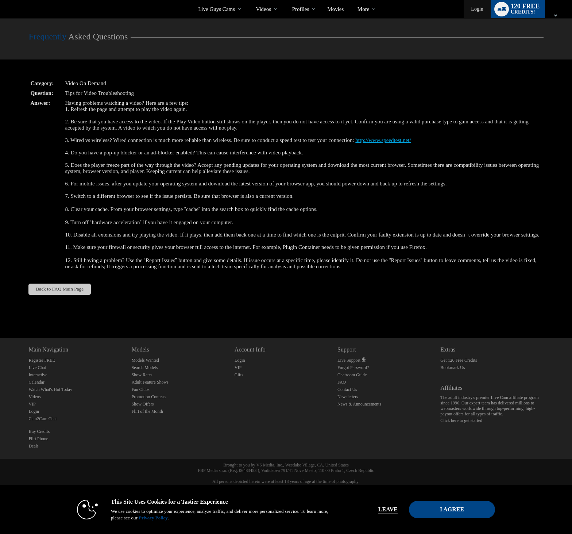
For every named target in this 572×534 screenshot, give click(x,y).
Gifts (239, 374)
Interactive (37, 374)
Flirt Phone (38, 438)
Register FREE (41, 360)
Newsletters (347, 396)
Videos (263, 9)
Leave (388, 509)
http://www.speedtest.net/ (383, 140)
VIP (31, 404)
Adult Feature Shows (150, 382)
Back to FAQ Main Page (60, 289)
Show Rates (142, 374)
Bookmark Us (452, 367)
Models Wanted (145, 360)
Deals (33, 446)
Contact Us (347, 389)
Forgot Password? (353, 367)
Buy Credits (39, 431)
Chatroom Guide (352, 374)
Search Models (145, 367)
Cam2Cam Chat (42, 418)
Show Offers (143, 404)
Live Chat (37, 367)
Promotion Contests (149, 396)
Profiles (300, 9)
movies (335, 9)
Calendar (36, 382)
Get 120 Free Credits (458, 360)
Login (477, 9)
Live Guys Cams (216, 9)
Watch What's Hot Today (50, 389)
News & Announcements (359, 404)
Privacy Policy (153, 517)
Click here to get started (461, 420)
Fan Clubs (141, 389)
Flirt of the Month (147, 411)
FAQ (341, 382)
